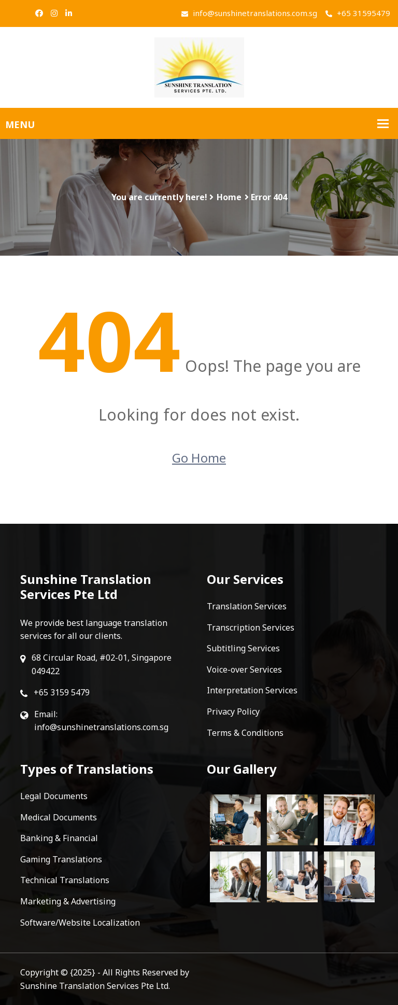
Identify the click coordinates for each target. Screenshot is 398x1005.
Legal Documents (54, 796)
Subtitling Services (243, 648)
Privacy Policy (233, 711)
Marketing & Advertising (68, 901)
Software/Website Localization (80, 922)
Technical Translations (64, 880)
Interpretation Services (252, 690)
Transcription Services (250, 627)
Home (229, 197)
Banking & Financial (59, 838)
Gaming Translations (61, 859)
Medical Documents (58, 817)
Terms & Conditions (245, 732)
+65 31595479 (357, 13)
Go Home (199, 457)
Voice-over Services (244, 669)
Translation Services (247, 606)
